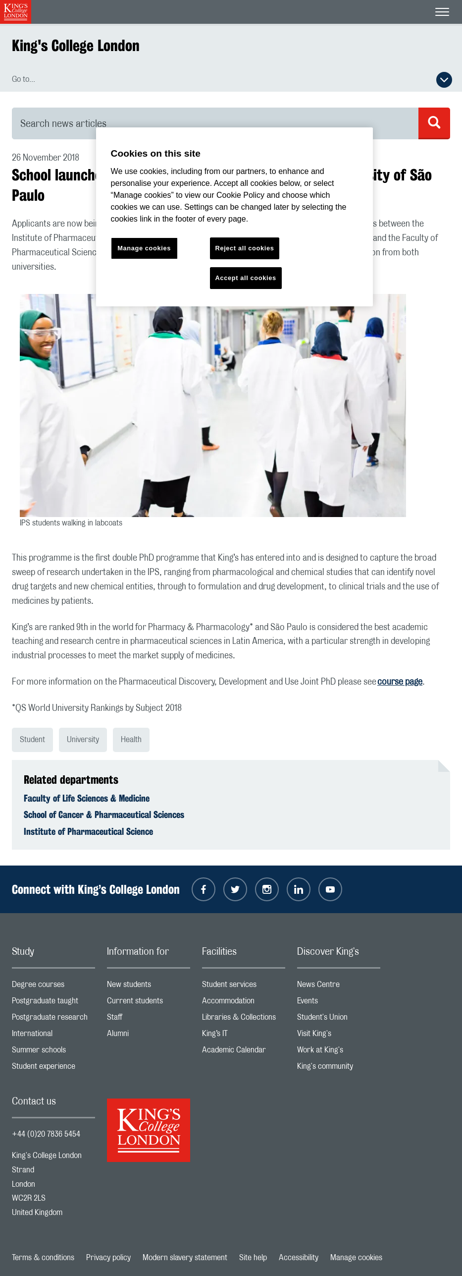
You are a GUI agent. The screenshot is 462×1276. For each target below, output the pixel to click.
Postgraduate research (53, 1019)
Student (32, 740)
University (83, 740)
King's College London (76, 45)
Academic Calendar (243, 1052)
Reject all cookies (244, 248)
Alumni (148, 1036)
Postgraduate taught (53, 1003)
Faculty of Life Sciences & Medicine (87, 798)
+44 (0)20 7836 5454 (46, 1134)
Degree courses (53, 987)
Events (338, 1003)
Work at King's (338, 1052)
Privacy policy (108, 1258)
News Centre (338, 987)
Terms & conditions (43, 1258)
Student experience (53, 1068)
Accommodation (243, 1003)
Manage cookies (356, 1258)
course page (399, 682)
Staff (148, 1019)
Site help (253, 1258)
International (53, 1036)
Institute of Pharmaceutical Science (88, 831)
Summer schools (53, 1052)
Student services (243, 987)
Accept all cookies (245, 278)
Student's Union (338, 1019)
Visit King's (338, 1036)
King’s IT (243, 1036)
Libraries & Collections (243, 1019)
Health (131, 740)
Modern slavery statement (185, 1258)
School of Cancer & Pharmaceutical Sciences (104, 814)
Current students (148, 1003)
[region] (234, 216)
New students (148, 987)
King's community (338, 1068)
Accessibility (298, 1258)
